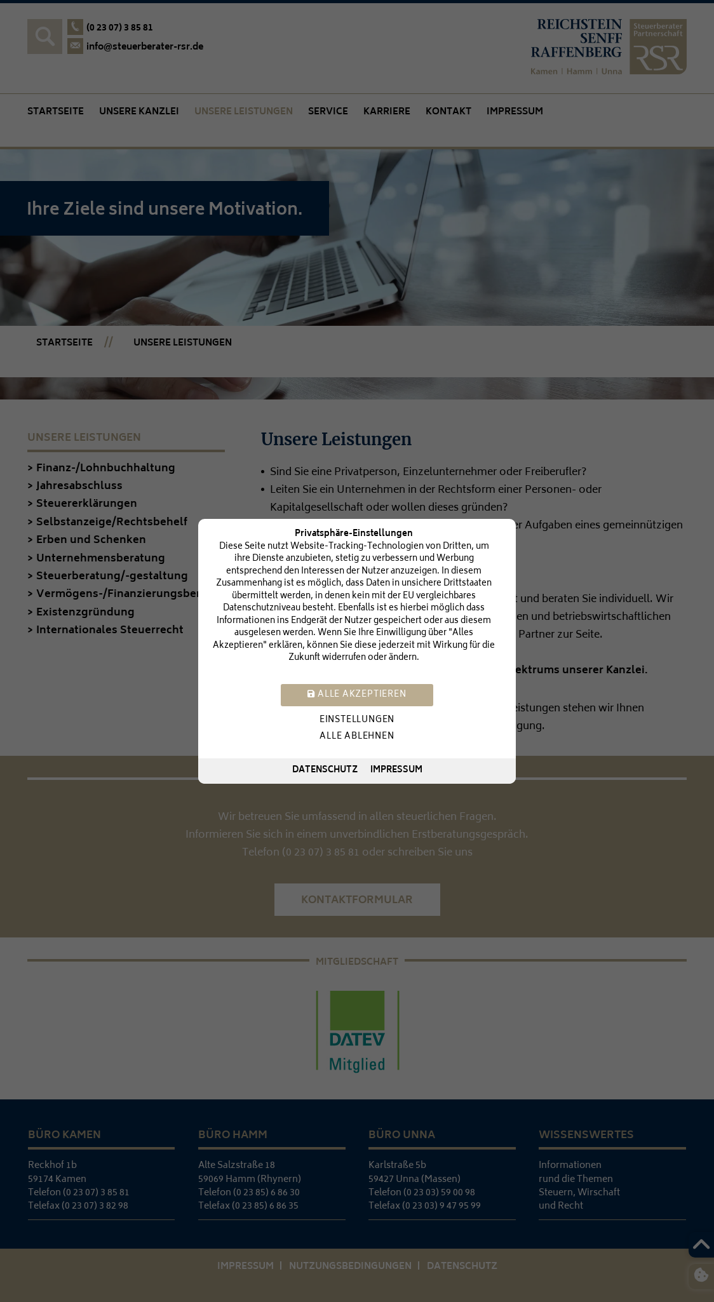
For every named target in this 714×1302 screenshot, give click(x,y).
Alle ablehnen (357, 736)
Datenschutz (325, 770)
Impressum (396, 770)
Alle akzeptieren (356, 694)
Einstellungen (357, 720)
